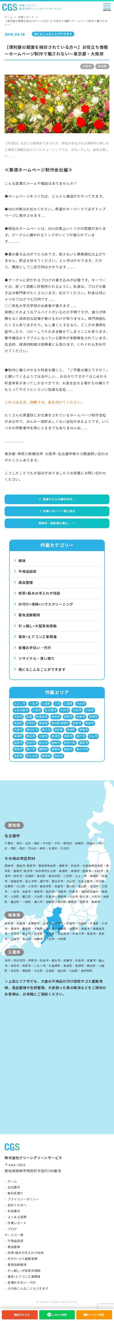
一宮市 (33, 704)
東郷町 (18, 736)
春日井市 (32, 730)
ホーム (9, 17)
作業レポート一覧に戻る (56, 511)
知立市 (43, 743)
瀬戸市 (80, 736)
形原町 (30, 723)
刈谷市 (80, 704)
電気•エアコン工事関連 (24, 1277)
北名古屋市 (21, 710)
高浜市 (58, 756)
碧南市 (55, 743)
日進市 (18, 730)
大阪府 (89, 710)
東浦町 (71, 730)
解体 (22, 560)
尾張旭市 (42, 717)
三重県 (68, 704)
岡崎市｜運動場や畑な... (57, 523)
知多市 (30, 743)
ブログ (12, 1229)
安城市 (18, 717)
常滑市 (93, 717)
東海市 (83, 730)
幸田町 (18, 723)
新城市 (89, 723)
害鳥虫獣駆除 (17, 1265)
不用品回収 (27, 571)
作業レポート (26, 17)
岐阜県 (55, 717)
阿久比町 (32, 756)
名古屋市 (50, 710)
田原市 (18, 743)
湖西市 (68, 736)
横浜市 (30, 736)
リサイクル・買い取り (36, 658)
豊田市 (68, 749)
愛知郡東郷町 (60, 723)
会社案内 (14, 1187)
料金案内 (14, 1211)
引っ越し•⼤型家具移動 (37, 626)
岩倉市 (80, 717)
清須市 (55, 736)
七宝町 (46, 704)
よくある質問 (17, 1217)
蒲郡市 (83, 743)
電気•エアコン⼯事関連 (37, 636)
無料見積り (15, 1193)
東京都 (58, 730)
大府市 (64, 710)
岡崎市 (68, 717)
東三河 (46, 730)
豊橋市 (55, 749)
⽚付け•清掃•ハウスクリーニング (45, 604)
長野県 (18, 756)
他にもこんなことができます (42, 669)
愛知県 (43, 723)
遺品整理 (25, 582)
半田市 (36, 710)
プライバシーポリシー (23, 1199)
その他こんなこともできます (28, 1288)
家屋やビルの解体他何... (57, 499)
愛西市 (77, 723)
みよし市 (20, 704)
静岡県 (46, 756)
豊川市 (30, 749)
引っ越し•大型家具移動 (24, 1271)
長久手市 (82, 749)
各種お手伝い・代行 (34, 647)
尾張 (29, 717)
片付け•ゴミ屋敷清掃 (23, 1259)
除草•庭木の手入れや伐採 (26, 1253)
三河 (57, 704)
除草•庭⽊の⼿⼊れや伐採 (39, 593)
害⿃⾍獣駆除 (29, 615)
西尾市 (18, 749)
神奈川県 (70, 743)
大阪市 (77, 710)
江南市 (43, 736)
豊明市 (43, 749)
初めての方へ (17, 1205)
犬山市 (93, 736)
